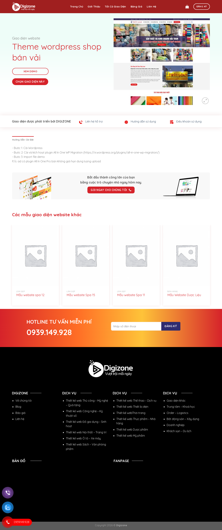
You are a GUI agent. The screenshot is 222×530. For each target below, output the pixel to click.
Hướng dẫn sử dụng (143, 121)
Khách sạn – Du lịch (179, 431)
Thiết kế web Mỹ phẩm (130, 435)
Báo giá (20, 413)
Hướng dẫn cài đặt (23, 139)
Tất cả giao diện (115, 6)
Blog (18, 406)
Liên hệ (151, 6)
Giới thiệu (94, 6)
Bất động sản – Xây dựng (183, 419)
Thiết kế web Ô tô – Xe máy (83, 438)
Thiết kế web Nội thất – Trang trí (86, 432)
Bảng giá (136, 6)
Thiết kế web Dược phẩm (132, 429)
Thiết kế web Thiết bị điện (132, 406)
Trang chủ (76, 6)
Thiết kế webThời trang (130, 413)
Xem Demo (30, 71)
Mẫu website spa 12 (30, 295)
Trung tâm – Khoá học (181, 406)
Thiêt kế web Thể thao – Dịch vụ (136, 400)
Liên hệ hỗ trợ (94, 121)
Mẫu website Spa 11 (131, 295)
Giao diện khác (176, 400)
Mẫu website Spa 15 (81, 295)
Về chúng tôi (23, 400)
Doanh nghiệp (176, 425)
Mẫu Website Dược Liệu (184, 295)
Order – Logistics (177, 413)
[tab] (23, 139)
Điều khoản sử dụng (189, 121)
